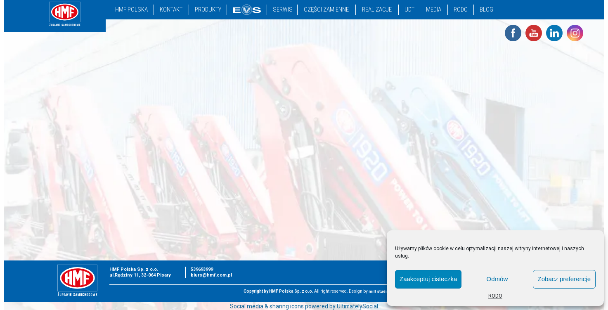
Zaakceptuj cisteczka (428, 278)
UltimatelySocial (357, 306)
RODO (495, 296)
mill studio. (380, 291)
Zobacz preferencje (564, 278)
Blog (486, 9)
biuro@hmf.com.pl (211, 275)
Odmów (497, 278)
